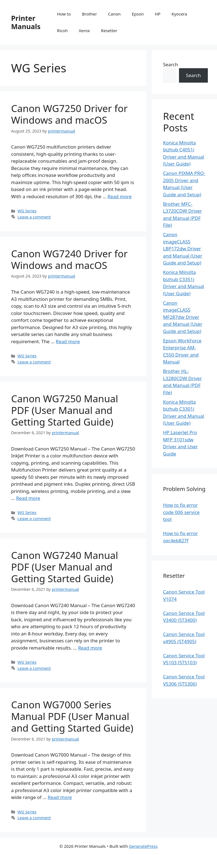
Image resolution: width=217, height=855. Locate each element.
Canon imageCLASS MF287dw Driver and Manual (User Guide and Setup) (182, 317)
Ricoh (62, 30)
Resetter (109, 30)
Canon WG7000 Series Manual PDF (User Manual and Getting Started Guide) (72, 716)
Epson (138, 14)
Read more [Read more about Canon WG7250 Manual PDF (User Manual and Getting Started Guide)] (28, 498)
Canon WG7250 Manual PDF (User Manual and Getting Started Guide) (64, 410)
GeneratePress (143, 846)
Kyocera (179, 14)
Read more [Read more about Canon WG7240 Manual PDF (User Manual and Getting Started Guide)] (90, 648)
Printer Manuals (26, 22)
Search (170, 64)
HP (157, 14)
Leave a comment (34, 217)
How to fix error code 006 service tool (181, 512)
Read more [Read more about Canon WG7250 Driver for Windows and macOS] (119, 196)
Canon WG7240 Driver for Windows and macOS (69, 259)
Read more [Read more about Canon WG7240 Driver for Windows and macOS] (68, 341)
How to (64, 14)
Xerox (84, 30)
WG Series (26, 210)
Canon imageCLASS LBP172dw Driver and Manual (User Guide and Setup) (182, 248)
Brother (89, 14)
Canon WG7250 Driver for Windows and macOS (69, 114)
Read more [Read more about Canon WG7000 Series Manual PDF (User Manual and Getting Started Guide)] (60, 797)
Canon (114, 14)
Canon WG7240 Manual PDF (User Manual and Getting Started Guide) (64, 567)
